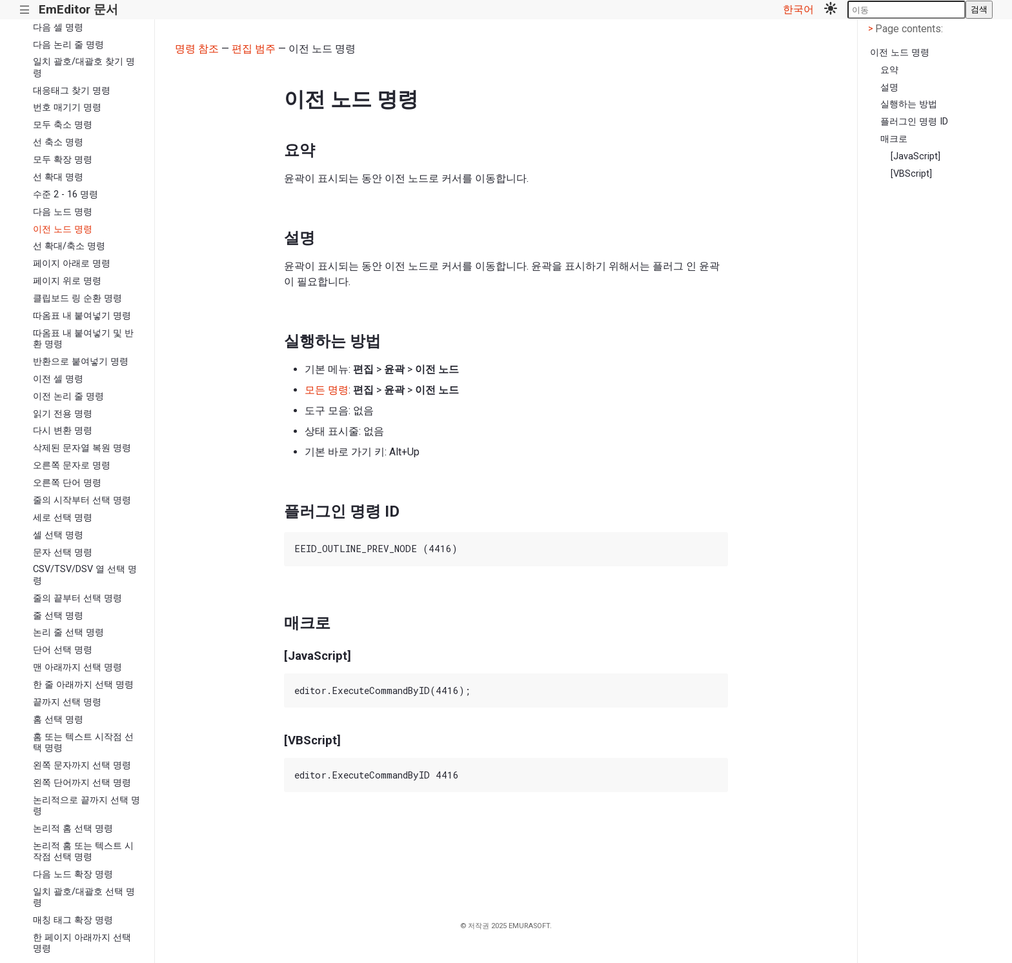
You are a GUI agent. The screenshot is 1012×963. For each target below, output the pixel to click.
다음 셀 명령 (58, 27)
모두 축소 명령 (62, 124)
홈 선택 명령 (58, 719)
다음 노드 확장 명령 (73, 874)
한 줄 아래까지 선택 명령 (83, 684)
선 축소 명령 (58, 142)
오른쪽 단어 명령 (67, 482)
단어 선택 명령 (62, 649)
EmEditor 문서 (78, 9)
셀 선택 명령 (58, 535)
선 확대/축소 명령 (69, 246)
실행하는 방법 (908, 104)
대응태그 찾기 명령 (71, 90)
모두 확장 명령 (62, 159)
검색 (979, 9)
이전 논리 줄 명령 (68, 396)
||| (25, 10)
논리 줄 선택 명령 (68, 632)
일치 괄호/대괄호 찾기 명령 (84, 67)
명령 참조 (197, 49)
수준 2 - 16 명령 (65, 194)
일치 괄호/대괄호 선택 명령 (84, 897)
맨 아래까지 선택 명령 (77, 667)
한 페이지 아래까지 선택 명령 (82, 943)
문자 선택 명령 (62, 552)
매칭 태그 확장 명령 (73, 920)
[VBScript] (911, 173)
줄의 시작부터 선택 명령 (82, 500)
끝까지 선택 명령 (67, 702)
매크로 (893, 139)
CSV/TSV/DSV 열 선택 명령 (85, 575)
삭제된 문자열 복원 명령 (82, 447)
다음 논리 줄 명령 (68, 44)
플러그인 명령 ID (914, 121)
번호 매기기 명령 (67, 107)
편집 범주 (254, 49)
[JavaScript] (915, 156)
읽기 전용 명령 (62, 413)
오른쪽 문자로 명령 (71, 465)
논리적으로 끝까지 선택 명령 (86, 806)
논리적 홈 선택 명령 (73, 828)
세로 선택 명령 (62, 517)
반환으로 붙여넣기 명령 (80, 361)
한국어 (798, 9)
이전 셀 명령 (58, 378)
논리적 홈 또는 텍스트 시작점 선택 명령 (83, 851)
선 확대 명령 (58, 177)
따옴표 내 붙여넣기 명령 (82, 315)
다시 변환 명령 (62, 430)
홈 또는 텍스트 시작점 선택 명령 (83, 742)
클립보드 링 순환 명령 (77, 298)
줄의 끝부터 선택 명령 (77, 598)
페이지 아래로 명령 (71, 263)
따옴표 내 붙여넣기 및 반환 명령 (83, 339)
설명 (889, 87)
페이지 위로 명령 (67, 280)
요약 (889, 70)
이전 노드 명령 (62, 229)
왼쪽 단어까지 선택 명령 (82, 782)
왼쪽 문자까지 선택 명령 (82, 765)
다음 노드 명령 (62, 211)
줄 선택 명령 (58, 615)
